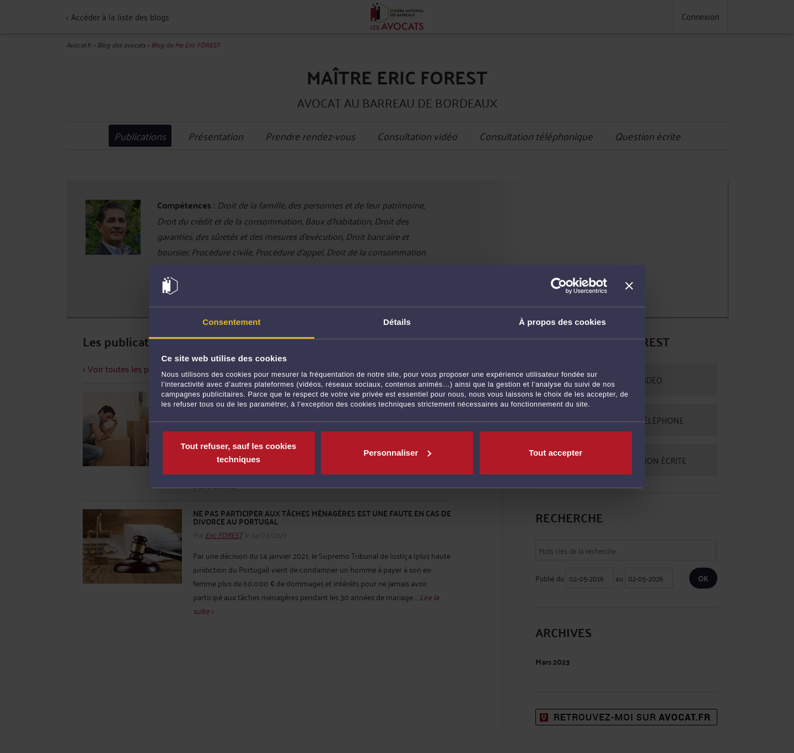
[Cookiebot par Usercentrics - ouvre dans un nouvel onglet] (559, 285)
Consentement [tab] (231, 322)
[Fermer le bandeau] (629, 286)
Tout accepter (555, 452)
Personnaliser (397, 452)
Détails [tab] (397, 322)
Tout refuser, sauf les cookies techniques (239, 452)
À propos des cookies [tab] (562, 322)
